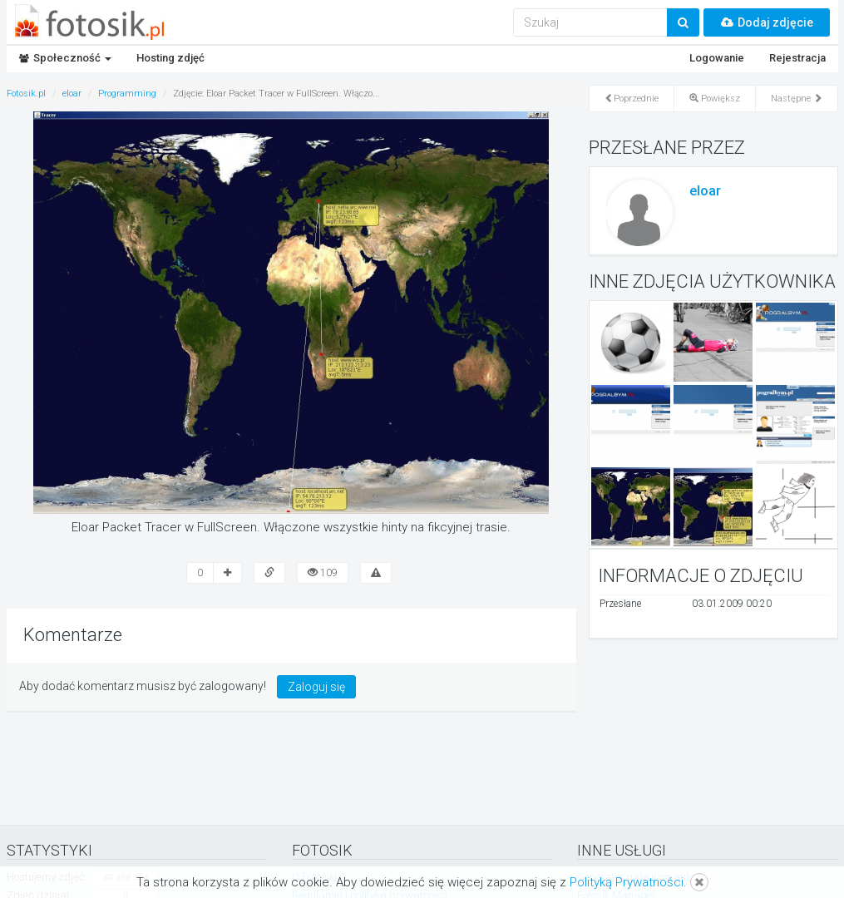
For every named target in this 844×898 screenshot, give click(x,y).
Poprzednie (632, 98)
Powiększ (714, 98)
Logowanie (716, 58)
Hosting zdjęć (170, 58)
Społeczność (65, 58)
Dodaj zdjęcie (766, 22)
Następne (796, 98)
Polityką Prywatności (627, 882)
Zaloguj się (316, 686)
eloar (705, 191)
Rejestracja (797, 58)
